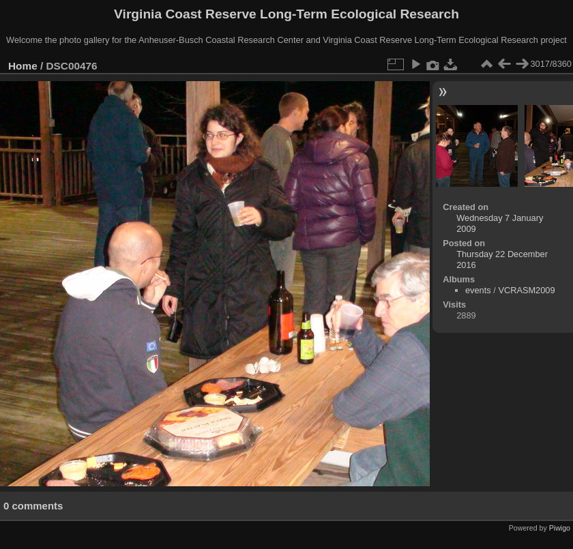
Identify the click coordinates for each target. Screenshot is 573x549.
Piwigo (559, 528)
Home (23, 66)
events (478, 290)
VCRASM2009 (526, 290)
